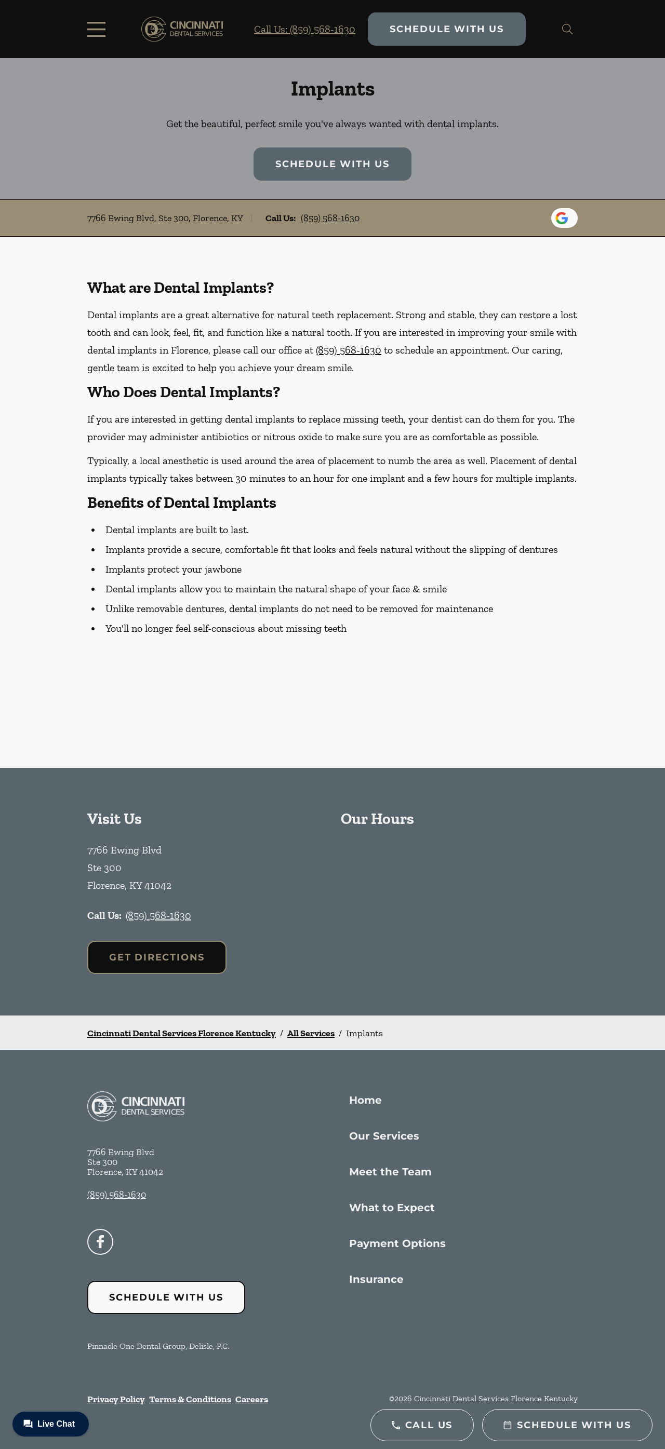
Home (365, 1100)
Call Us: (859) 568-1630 (304, 29)
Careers (251, 1399)
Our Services (384, 1136)
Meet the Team (390, 1172)
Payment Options (397, 1243)
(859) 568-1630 (330, 218)
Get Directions (157, 957)
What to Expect (392, 1207)
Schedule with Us (447, 29)
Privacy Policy (116, 1399)
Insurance (376, 1279)
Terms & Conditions (190, 1399)
